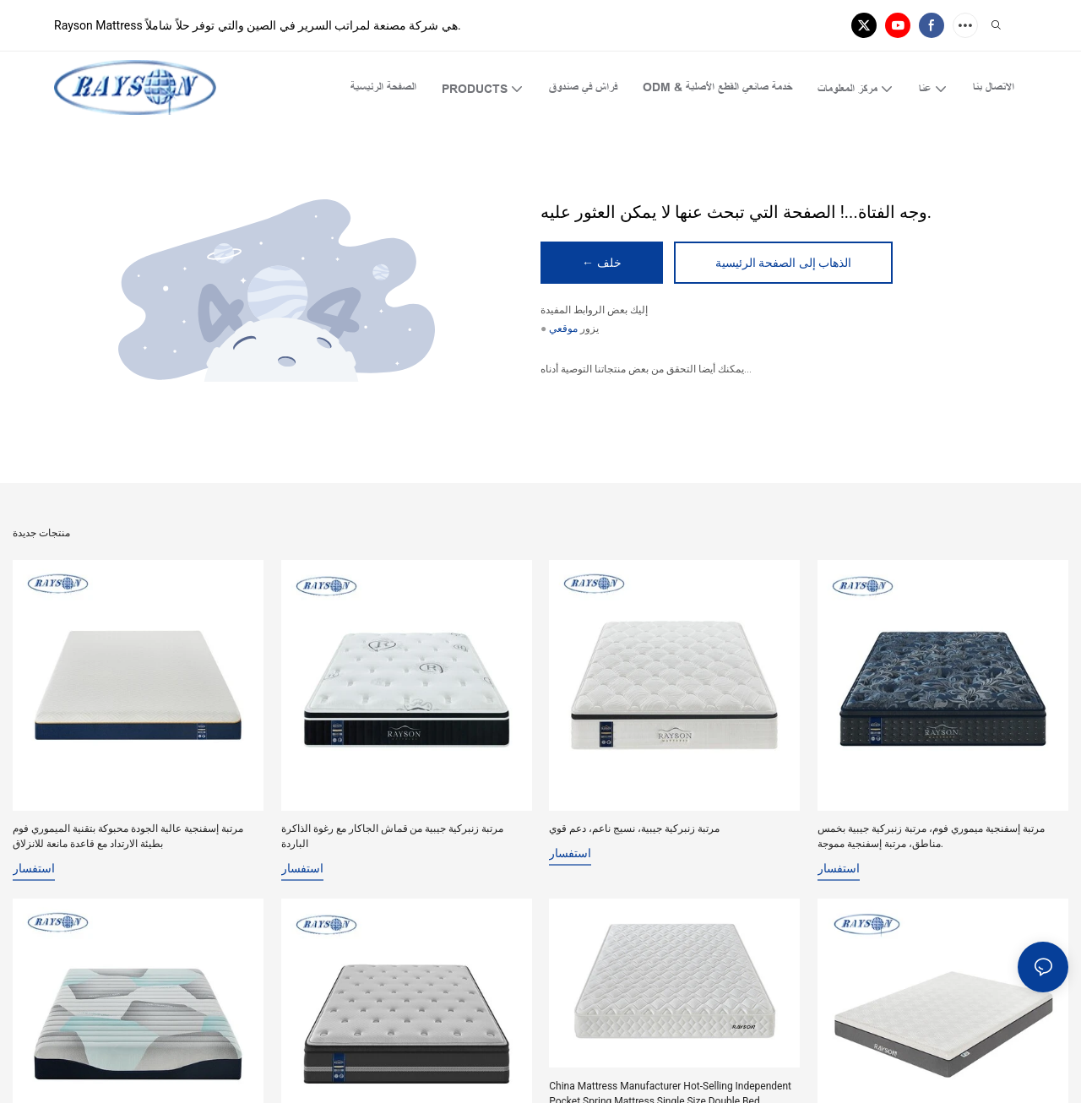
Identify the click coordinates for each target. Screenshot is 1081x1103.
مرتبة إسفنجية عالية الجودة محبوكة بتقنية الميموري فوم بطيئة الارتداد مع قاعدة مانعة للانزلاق (128, 836)
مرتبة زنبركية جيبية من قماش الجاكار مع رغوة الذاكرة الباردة (392, 836)
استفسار (34, 868)
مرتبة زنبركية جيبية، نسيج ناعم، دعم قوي (634, 828)
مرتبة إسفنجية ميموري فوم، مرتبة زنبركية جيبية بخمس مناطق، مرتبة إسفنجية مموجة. (931, 836)
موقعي (563, 330)
